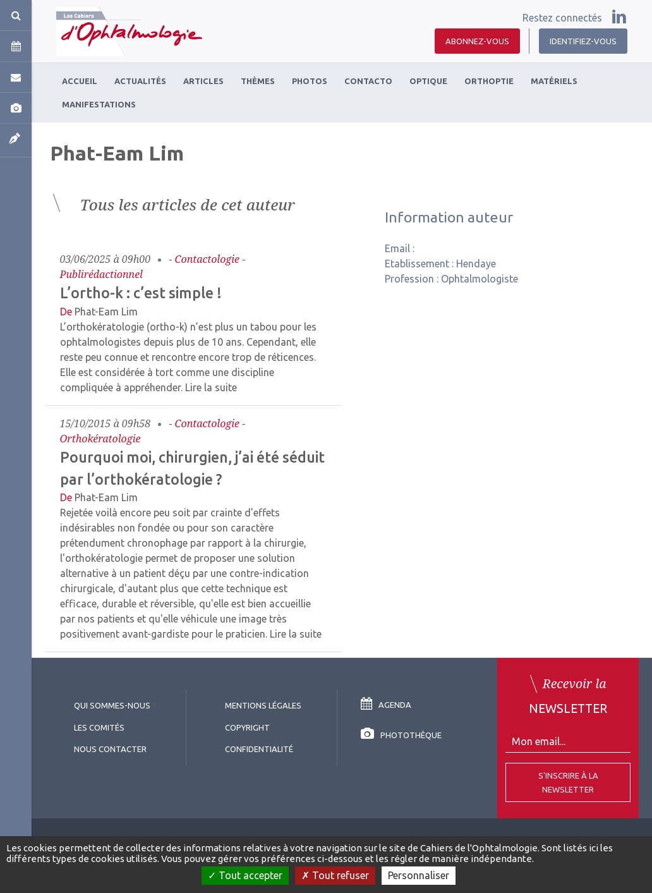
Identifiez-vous (583, 41)
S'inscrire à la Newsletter (568, 782)
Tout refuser (335, 875)
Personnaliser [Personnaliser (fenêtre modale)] (418, 875)
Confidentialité (259, 748)
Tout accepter (245, 875)
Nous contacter (110, 748)
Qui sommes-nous (112, 705)
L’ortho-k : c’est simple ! (141, 292)
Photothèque (401, 735)
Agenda (386, 704)
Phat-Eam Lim (106, 311)
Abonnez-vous (477, 41)
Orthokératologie (100, 439)
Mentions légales (263, 705)
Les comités (99, 727)
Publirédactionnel (101, 274)
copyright (247, 727)
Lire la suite (211, 387)
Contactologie (207, 259)
